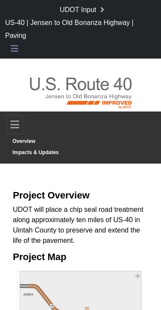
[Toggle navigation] (14, 124)
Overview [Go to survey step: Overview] (23, 141)
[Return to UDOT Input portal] (82, 10)
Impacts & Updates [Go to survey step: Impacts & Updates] (35, 152)
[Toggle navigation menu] (14, 49)
